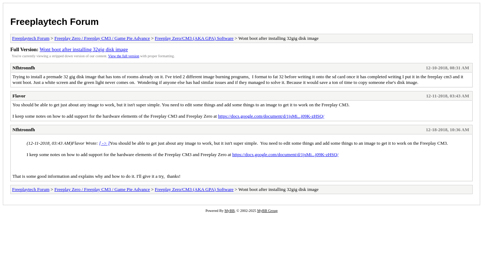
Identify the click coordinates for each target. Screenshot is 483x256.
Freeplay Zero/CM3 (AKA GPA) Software (194, 38)
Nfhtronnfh (23, 67)
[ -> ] (104, 143)
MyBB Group (267, 211)
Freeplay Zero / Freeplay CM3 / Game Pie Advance (102, 38)
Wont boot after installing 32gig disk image (83, 49)
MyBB (229, 211)
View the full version (123, 56)
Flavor (19, 95)
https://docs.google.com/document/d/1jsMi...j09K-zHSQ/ (271, 116)
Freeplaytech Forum (54, 21)
